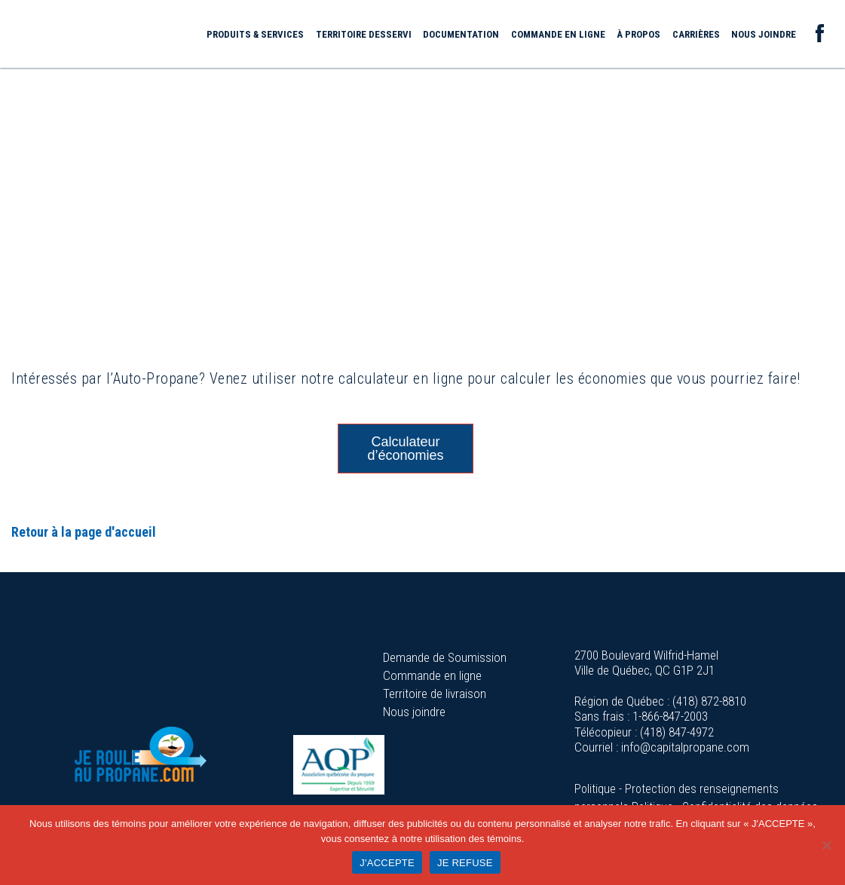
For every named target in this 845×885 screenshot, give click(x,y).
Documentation (461, 34)
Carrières (696, 34)
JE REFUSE (465, 862)
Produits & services (255, 34)
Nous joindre (763, 34)
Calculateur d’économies (405, 448)
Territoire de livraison (434, 693)
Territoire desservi (364, 34)
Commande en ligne (558, 34)
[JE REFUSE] (826, 845)
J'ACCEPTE (387, 862)
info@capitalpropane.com (685, 747)
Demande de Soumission (445, 657)
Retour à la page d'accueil (83, 532)
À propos (638, 34)
